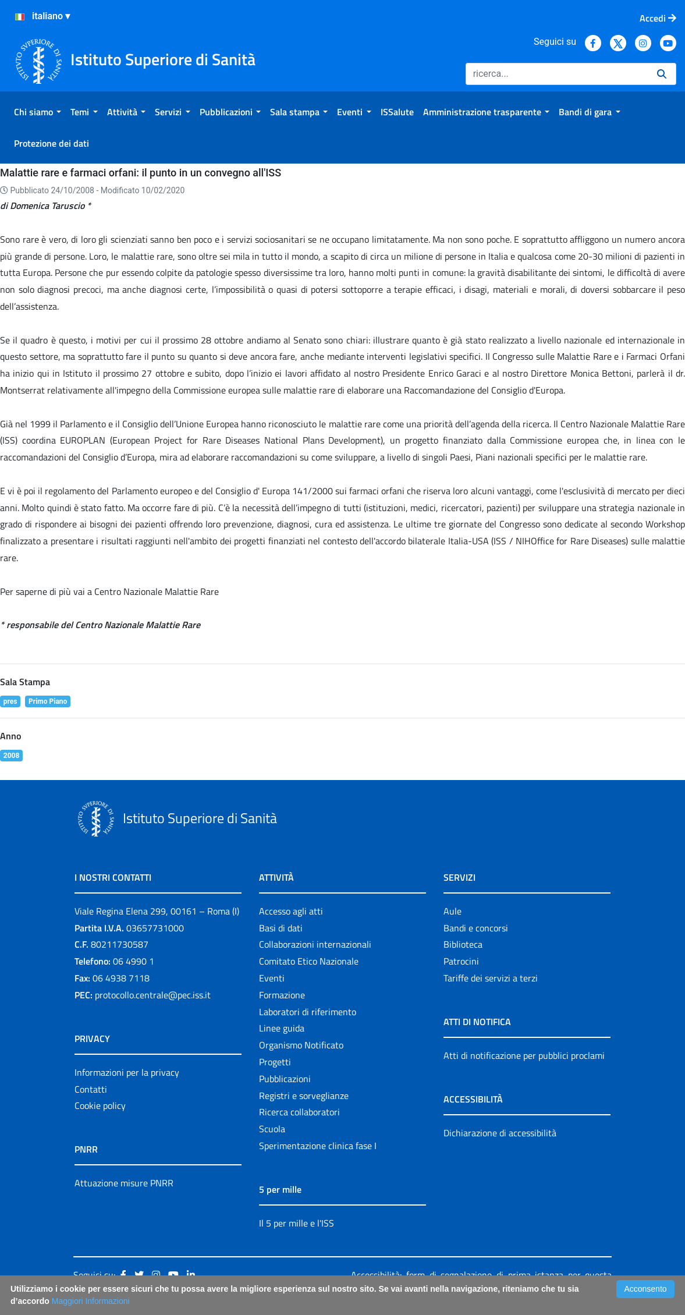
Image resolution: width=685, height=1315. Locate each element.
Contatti (90, 1089)
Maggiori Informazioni (91, 1301)
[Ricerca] (557, 74)
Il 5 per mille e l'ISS (296, 1223)
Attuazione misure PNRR (123, 1183)
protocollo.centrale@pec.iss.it (153, 995)
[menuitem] (37, 111)
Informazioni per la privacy (126, 1072)
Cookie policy (100, 1105)
